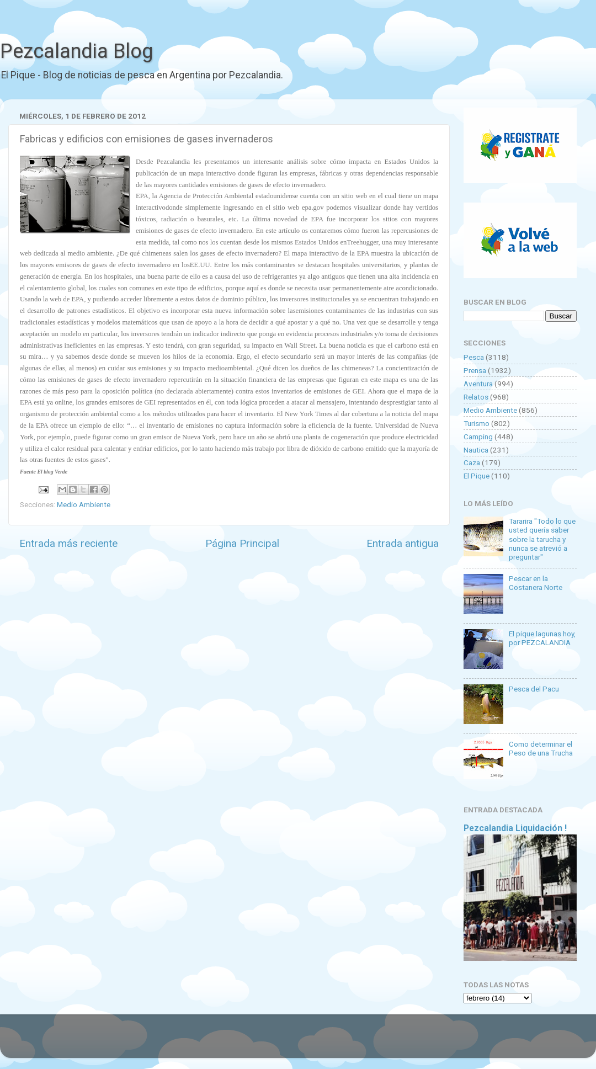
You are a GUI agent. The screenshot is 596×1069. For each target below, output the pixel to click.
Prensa (475, 370)
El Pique (476, 475)
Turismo (476, 423)
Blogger (411, 1041)
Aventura (478, 383)
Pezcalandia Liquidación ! (515, 828)
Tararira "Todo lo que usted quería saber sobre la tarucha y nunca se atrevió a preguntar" (542, 539)
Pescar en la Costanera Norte (535, 583)
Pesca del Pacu (534, 688)
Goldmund (317, 1041)
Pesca (474, 357)
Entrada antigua (402, 543)
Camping (478, 436)
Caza (472, 462)
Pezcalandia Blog (76, 51)
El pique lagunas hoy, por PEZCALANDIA (542, 638)
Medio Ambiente (83, 504)
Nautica (476, 449)
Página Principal (242, 543)
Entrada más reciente (68, 543)
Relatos (476, 396)
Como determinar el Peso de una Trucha (541, 748)
